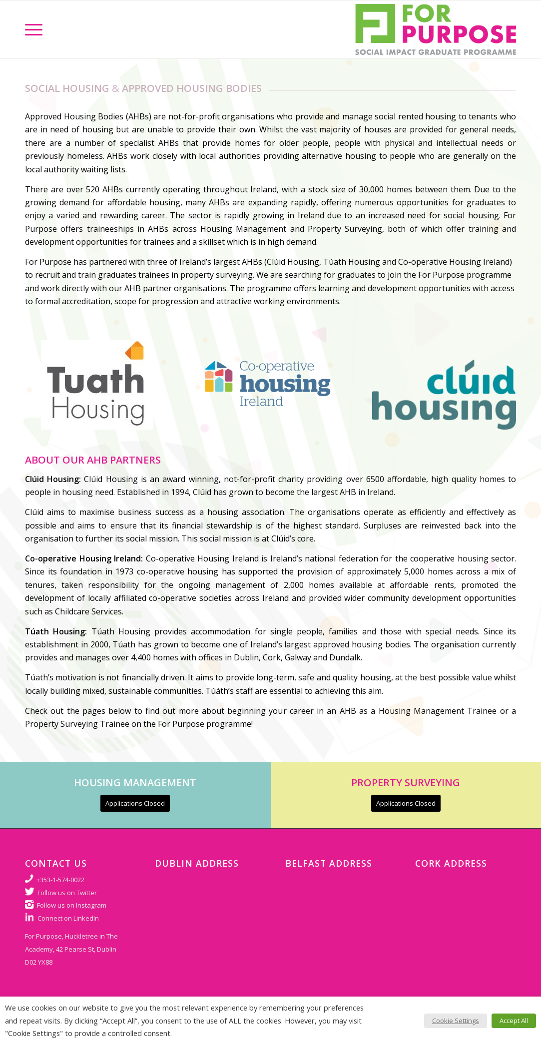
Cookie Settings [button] (455, 1020)
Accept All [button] (514, 1020)
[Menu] (33, 29)
